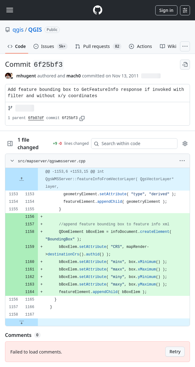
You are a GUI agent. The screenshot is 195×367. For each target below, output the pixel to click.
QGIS (35, 29)
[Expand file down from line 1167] (21, 322)
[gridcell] (97, 179)
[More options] (182, 161)
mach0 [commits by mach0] (73, 76)
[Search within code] (131, 144)
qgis (18, 29)
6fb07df (36, 118)
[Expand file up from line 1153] (21, 179)
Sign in (166, 10)
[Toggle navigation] (9, 10)
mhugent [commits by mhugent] (26, 76)
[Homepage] (98, 10)
